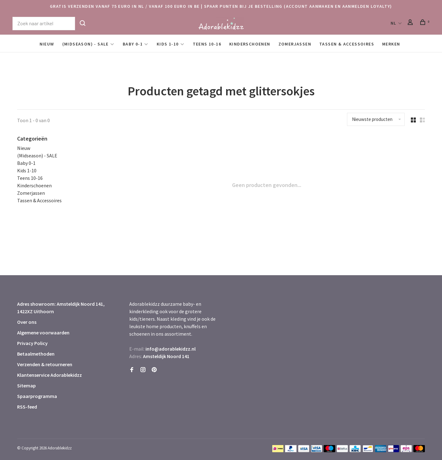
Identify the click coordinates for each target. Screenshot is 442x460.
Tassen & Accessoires (346, 44)
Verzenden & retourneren (44, 364)
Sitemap (26, 385)
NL (394, 23)
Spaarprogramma (37, 396)
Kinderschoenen (249, 44)
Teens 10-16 (207, 44)
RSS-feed (27, 407)
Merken (391, 44)
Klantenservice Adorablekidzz (49, 375)
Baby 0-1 (133, 44)
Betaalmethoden (36, 354)
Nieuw (47, 44)
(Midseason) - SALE (85, 44)
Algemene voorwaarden (43, 332)
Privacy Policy (32, 343)
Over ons (26, 322)
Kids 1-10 (168, 44)
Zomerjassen (294, 44)
